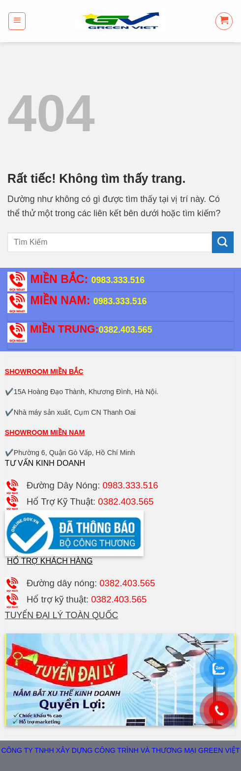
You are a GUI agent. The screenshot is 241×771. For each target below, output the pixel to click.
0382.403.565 (125, 330)
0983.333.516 (118, 280)
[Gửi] (223, 242)
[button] (17, 21)
